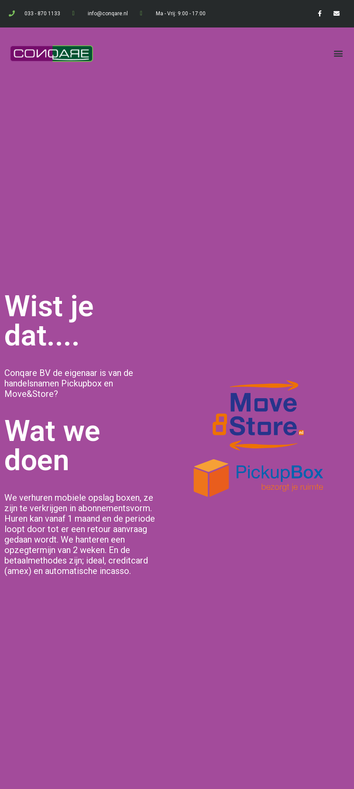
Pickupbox (81, 383)
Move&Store (29, 394)
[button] (338, 53)
